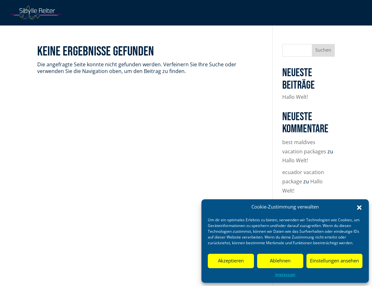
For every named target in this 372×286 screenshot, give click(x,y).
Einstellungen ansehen (334, 261)
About (324, 14)
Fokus (238, 14)
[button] (359, 207)
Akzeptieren (231, 261)
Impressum (285, 274)
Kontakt (351, 14)
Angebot (297, 14)
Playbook (266, 14)
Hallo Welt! (295, 97)
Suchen (323, 50)
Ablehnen (280, 261)
